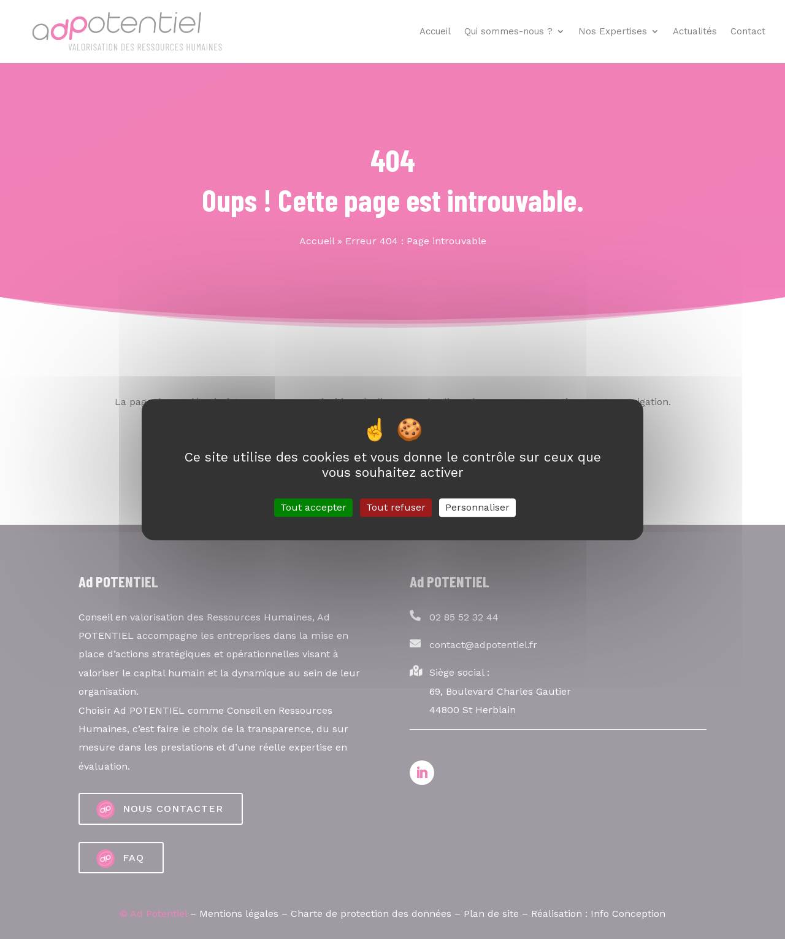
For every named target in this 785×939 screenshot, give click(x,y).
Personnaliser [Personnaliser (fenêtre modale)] (477, 508)
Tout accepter (313, 508)
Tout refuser (396, 508)
